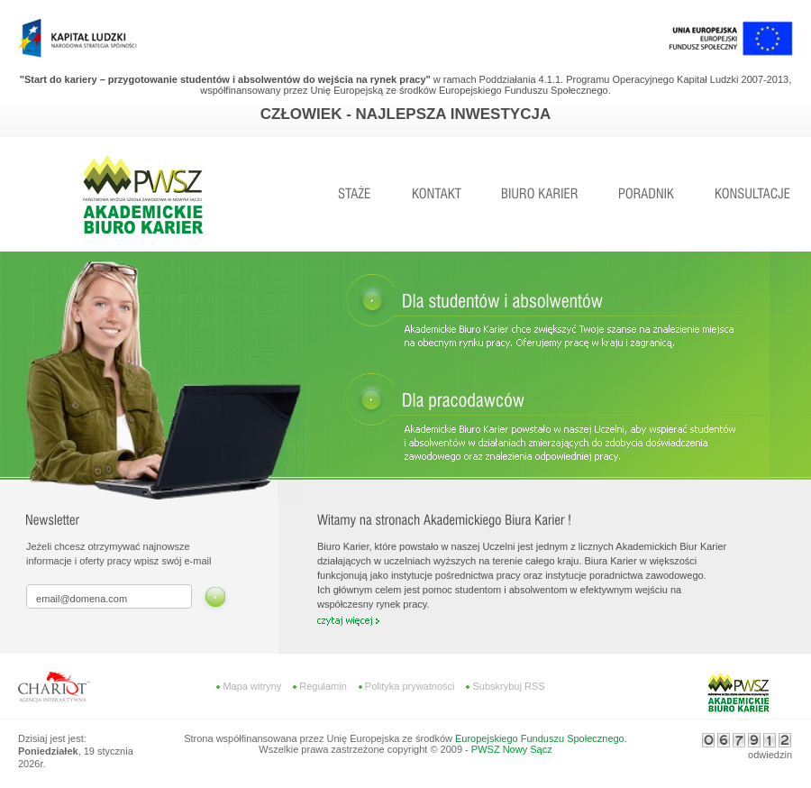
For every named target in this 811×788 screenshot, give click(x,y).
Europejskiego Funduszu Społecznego (539, 738)
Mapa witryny (252, 686)
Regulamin (323, 686)
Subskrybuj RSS (508, 686)
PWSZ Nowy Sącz (511, 749)
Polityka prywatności (410, 686)
